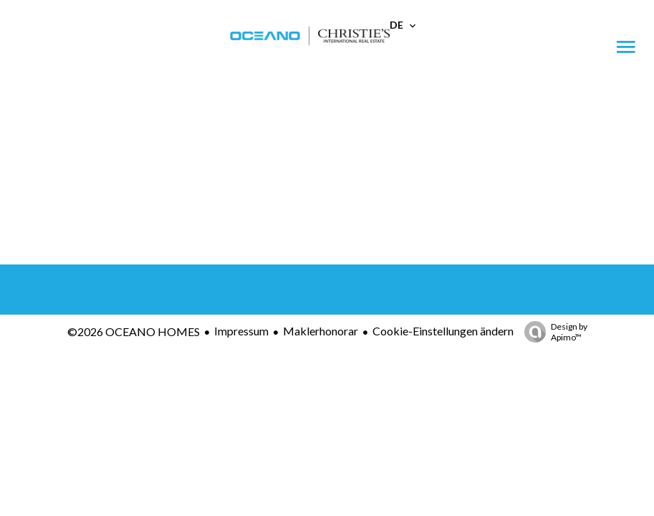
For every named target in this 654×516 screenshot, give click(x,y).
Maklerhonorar (320, 331)
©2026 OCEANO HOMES (133, 331)
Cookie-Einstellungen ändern (443, 331)
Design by (552, 332)
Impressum (241, 331)
